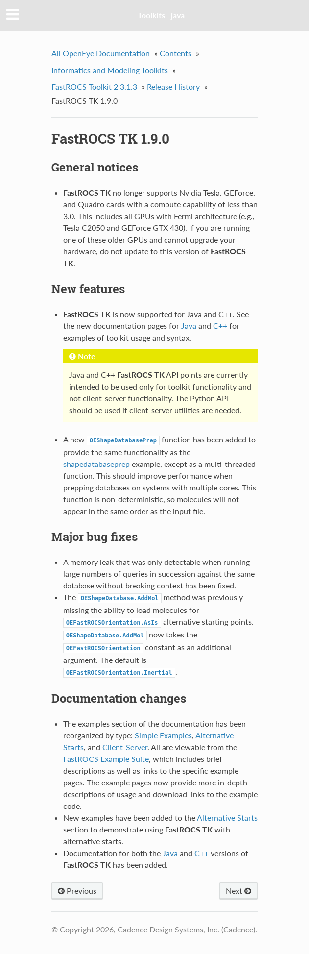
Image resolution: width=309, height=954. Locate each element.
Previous (77, 890)
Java (188, 325)
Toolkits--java (161, 15)
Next (238, 890)
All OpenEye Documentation (100, 53)
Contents (175, 53)
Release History (173, 86)
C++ (220, 325)
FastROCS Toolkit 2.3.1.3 (94, 86)
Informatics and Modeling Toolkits (109, 69)
